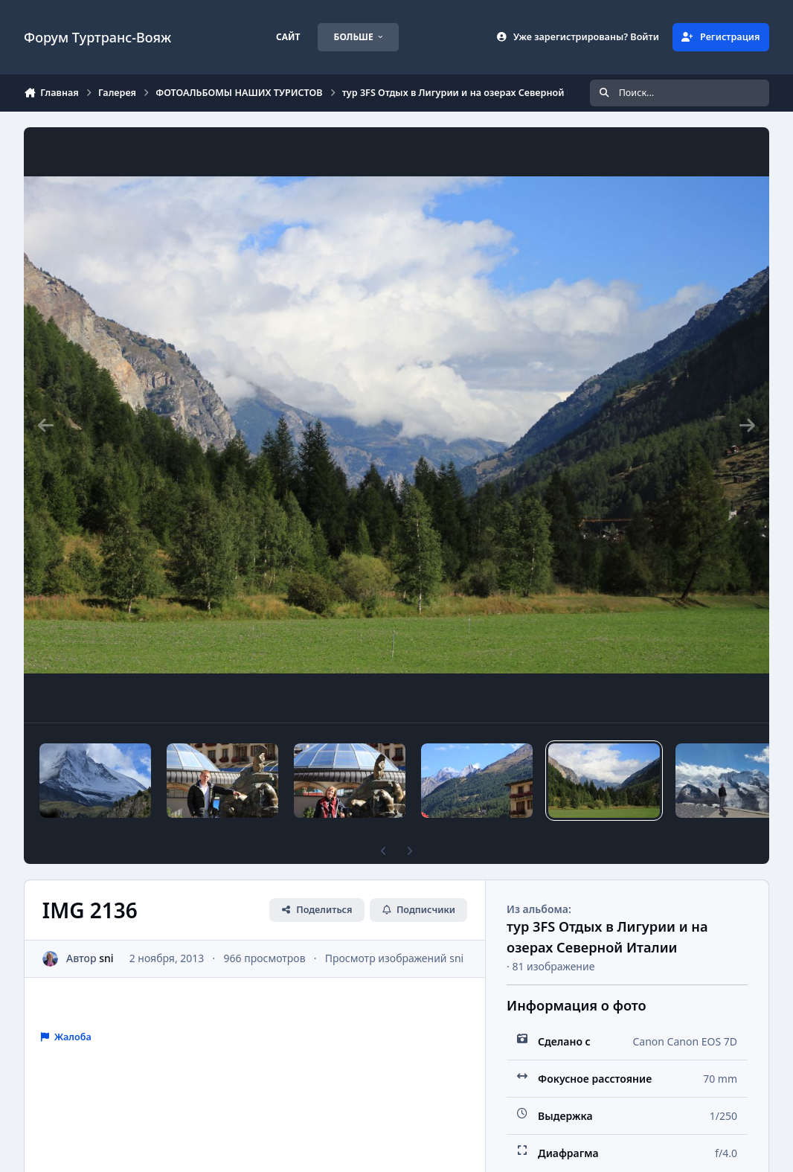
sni (106, 958)
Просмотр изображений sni (394, 958)
